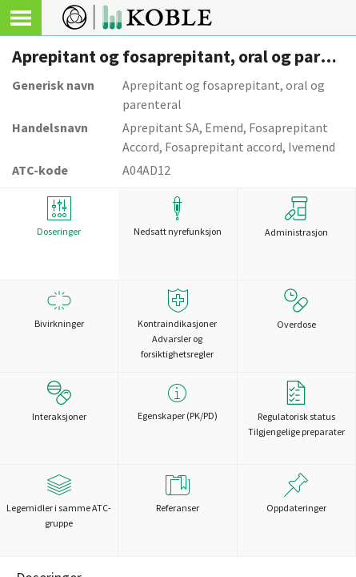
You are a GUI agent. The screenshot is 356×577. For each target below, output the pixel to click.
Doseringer (59, 216)
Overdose (296, 309)
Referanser (177, 493)
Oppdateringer (296, 493)
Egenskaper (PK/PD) (177, 401)
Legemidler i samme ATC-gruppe (59, 501)
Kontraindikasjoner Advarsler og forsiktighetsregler (177, 324)
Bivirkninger (59, 308)
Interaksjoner (59, 401)
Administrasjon (296, 217)
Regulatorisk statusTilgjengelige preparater (296, 409)
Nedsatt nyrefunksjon (177, 216)
